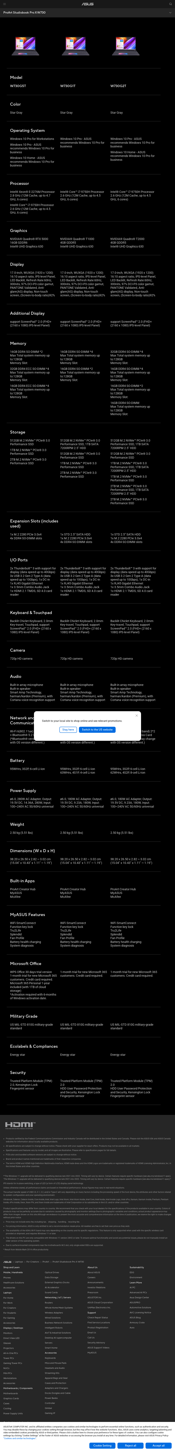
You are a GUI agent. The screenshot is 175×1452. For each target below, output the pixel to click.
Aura (132, 1327)
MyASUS (92, 1352)
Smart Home (51, 1348)
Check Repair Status (98, 1317)
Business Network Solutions (58, 1322)
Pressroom (93, 1292)
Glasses (7, 1343)
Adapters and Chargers (56, 1388)
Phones (7, 1277)
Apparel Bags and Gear (56, 1378)
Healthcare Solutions (13, 1282)
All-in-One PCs (10, 1353)
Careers (91, 1277)
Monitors (7, 1333)
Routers (49, 1302)
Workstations (10, 1378)
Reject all (130, 1445)
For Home (8, 1298)
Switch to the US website (97, 729)
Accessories (9, 1287)
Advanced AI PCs (138, 1292)
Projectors (8, 1348)
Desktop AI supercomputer (58, 1338)
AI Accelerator (52, 1287)
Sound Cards (51, 1292)
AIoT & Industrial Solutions (58, 1333)
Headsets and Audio (55, 1368)
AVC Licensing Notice (140, 1312)
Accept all (159, 1445)
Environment (136, 1277)
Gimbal (48, 1408)
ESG (132, 1272)
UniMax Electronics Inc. (99, 1307)
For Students (9, 1313)
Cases (6, 1403)
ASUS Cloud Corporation (100, 1302)
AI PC (132, 1287)
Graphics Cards (11, 1398)
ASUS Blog (135, 1317)
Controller (50, 1403)
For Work (8, 1303)
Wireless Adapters (54, 1312)
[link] (88, 4)
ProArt (45, 1261)
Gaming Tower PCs (12, 1363)
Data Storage (51, 1277)
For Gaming (9, 1318)
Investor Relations (96, 1287)
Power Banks (51, 1398)
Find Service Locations (99, 1322)
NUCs (6, 1368)
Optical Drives (52, 1272)
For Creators (9, 1308)
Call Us (91, 1337)
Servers (48, 1343)
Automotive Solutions (140, 1307)
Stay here (68, 729)
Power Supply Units (13, 1413)
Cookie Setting (102, 1445)
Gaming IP (50, 1413)
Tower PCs (8, 1358)
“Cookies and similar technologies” (19, 1438)
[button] (4, 4)
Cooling (7, 1408)
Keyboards (50, 1358)
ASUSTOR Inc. (95, 1297)
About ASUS (94, 1272)
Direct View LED (11, 1338)
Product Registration (98, 1327)
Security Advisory (96, 1342)
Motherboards (10, 1393)
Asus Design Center (139, 1297)
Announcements (95, 1282)
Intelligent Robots (54, 1327)
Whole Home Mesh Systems (59, 1307)
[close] (136, 715)
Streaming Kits (52, 1373)
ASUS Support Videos (98, 1347)
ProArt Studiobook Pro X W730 (24, 13)
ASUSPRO (135, 1302)
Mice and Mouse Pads (55, 1363)
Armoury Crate (137, 1322)
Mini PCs (7, 1373)
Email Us (92, 1332)
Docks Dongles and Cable (57, 1393)
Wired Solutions (53, 1317)
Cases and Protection (55, 1383)
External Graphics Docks (57, 1282)
